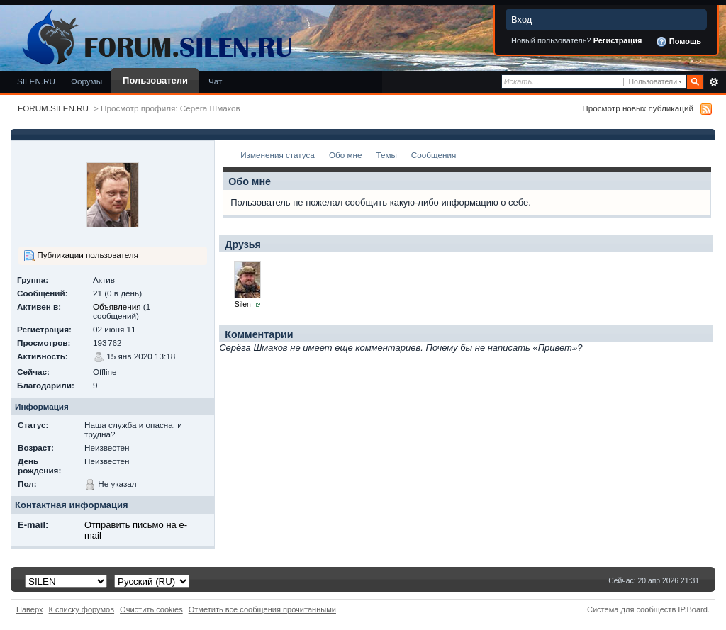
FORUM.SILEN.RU (53, 108)
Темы (386, 154)
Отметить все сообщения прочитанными (262, 609)
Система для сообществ (631, 609)
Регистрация (617, 40)
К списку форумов (82, 609)
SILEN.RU (36, 81)
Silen (243, 304)
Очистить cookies (151, 609)
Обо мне (345, 154)
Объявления (117, 306)
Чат (215, 81)
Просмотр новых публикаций (637, 108)
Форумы (86, 81)
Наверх (29, 609)
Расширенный (713, 82)
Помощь (678, 41)
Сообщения (433, 154)
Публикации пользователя (80, 255)
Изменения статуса (277, 154)
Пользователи (155, 80)
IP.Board (693, 609)
